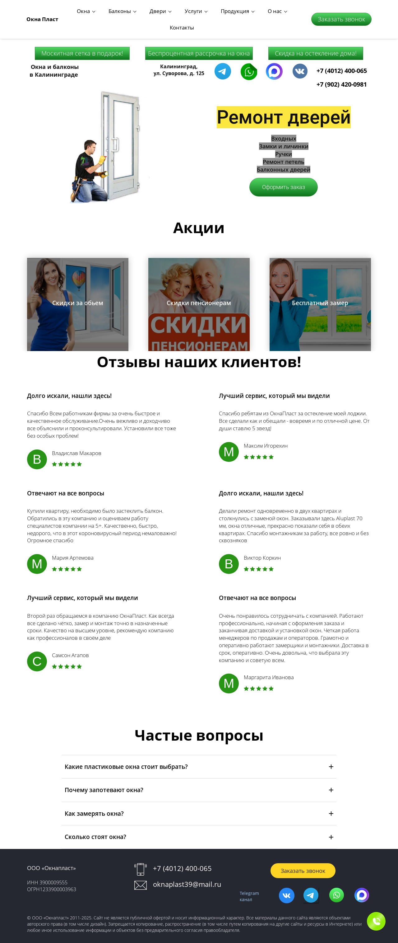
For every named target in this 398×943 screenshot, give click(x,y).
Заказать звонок (341, 11)
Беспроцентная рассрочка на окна (199, 36)
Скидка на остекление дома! (316, 36)
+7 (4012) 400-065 (342, 53)
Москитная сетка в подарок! (82, 36)
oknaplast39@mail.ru (187, 867)
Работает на (199, 936)
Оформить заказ (283, 170)
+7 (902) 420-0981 (342, 67)
